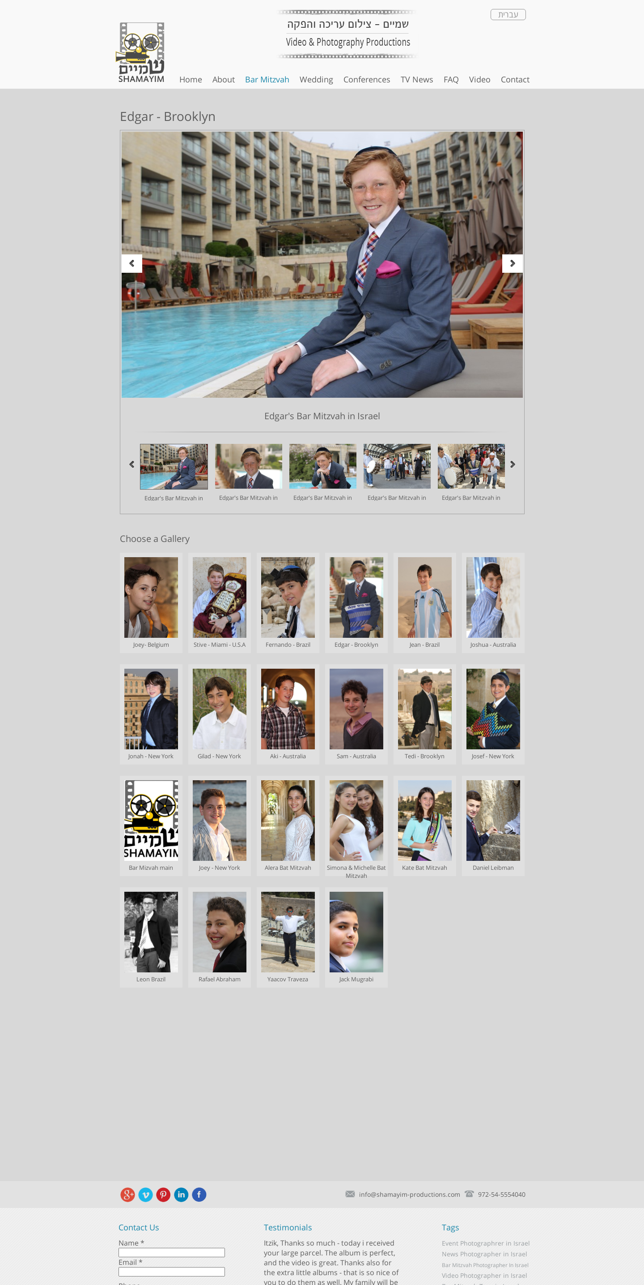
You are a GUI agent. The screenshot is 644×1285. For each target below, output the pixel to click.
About (223, 79)
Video (480, 79)
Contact (515, 79)
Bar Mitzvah (267, 79)
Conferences (366, 79)
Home (190, 79)
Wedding (316, 79)
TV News (417, 79)
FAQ (451, 79)
